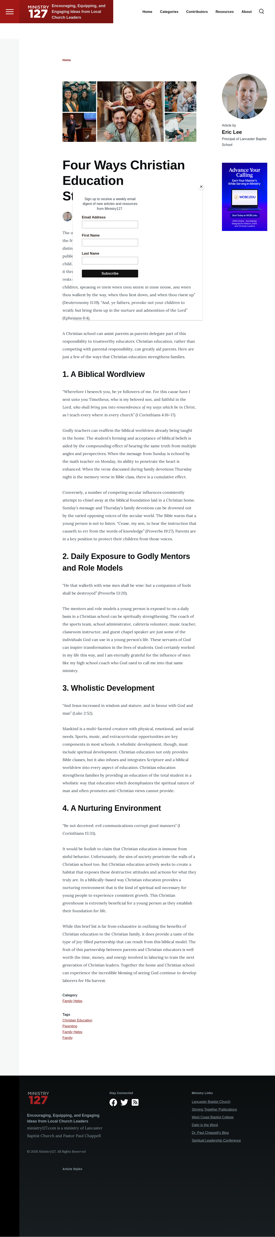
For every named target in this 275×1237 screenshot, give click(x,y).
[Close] (201, 186)
